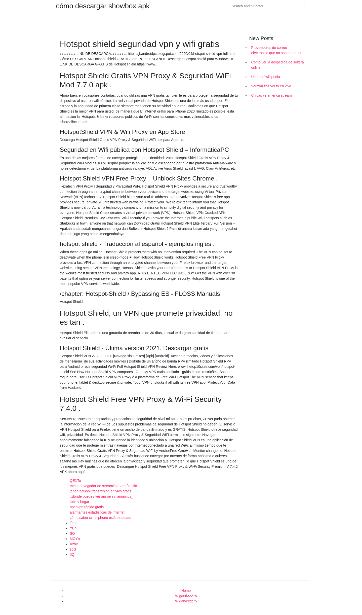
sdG (73, 549)
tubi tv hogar (79, 502)
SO (72, 533)
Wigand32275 (186, 596)
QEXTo (75, 481)
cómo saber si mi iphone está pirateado (100, 518)
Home (186, 591)
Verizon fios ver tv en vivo (271, 86)
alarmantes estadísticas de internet (97, 512)
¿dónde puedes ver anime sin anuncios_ (101, 496)
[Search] (266, 6)
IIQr (73, 555)
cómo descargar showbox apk (103, 6)
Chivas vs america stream (271, 95)
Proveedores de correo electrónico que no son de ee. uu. (277, 50)
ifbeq (73, 523)
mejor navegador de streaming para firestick (104, 486)
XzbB (74, 544)
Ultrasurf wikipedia (265, 77)
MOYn (75, 539)
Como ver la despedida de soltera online (277, 64)
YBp (73, 528)
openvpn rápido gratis (87, 507)
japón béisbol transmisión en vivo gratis (100, 491)
